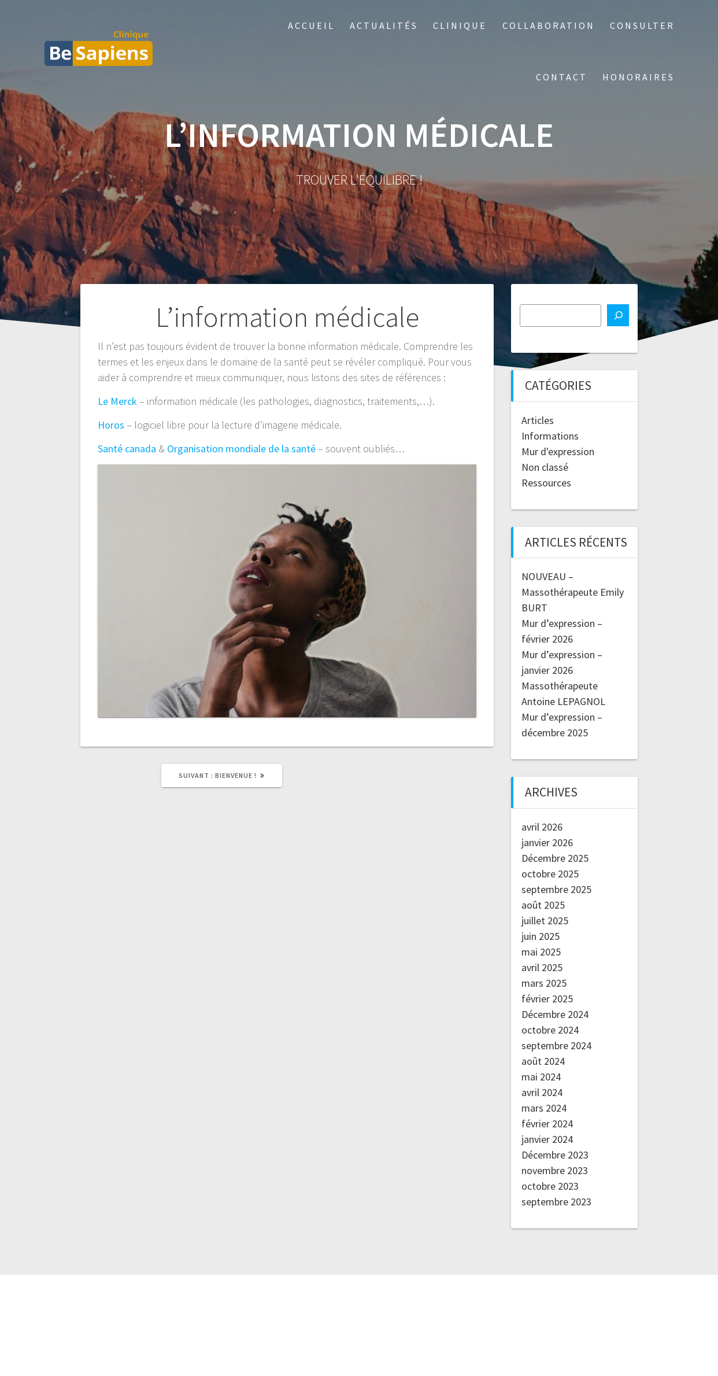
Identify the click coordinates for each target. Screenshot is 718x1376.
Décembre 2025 (555, 858)
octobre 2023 (550, 1186)
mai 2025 (541, 951)
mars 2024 (544, 1108)
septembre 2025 (556, 889)
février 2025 (547, 998)
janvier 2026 (547, 842)
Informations (550, 435)
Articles (537, 420)
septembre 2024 (556, 1045)
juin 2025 (540, 936)
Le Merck (117, 401)
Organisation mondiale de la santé (241, 448)
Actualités (384, 25)
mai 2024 (541, 1076)
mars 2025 (544, 983)
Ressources (546, 482)
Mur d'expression (557, 451)
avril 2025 (541, 967)
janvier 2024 (547, 1139)
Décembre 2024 (555, 1014)
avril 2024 (541, 1092)
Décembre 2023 (555, 1154)
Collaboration (548, 25)
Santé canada (127, 448)
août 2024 (543, 1061)
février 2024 (547, 1123)
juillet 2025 (544, 920)
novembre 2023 (554, 1170)
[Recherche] (618, 315)
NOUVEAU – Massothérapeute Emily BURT (572, 592)
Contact (561, 77)
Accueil (311, 25)
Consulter (642, 25)
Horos (111, 424)
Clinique (460, 25)
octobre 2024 (550, 1029)
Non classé (544, 467)
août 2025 (543, 905)
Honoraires (638, 77)
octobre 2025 (550, 873)
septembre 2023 (556, 1201)
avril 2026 (541, 826)
